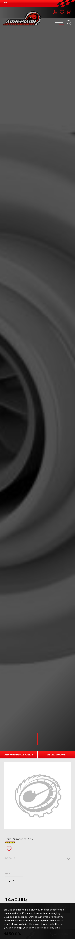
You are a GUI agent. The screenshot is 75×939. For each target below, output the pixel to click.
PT (5, 3)
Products (21, 839)
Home (9, 839)
